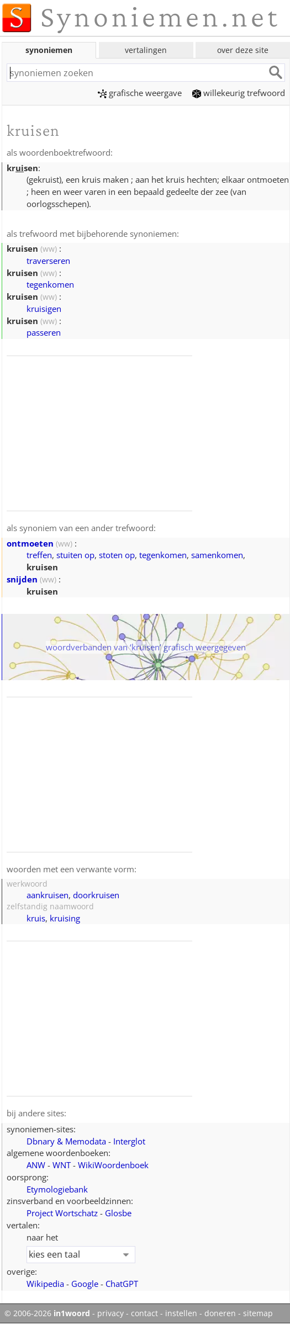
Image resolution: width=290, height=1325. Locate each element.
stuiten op (75, 554)
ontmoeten (30, 543)
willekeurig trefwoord (238, 92)
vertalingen (146, 50)
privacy (110, 1313)
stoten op (117, 554)
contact (144, 1313)
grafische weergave (140, 92)
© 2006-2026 (47, 1313)
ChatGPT (122, 1283)
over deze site (242, 50)
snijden (22, 579)
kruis (36, 918)
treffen (39, 554)
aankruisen (47, 894)
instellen (181, 1313)
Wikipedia (45, 1283)
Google (84, 1283)
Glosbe (118, 1212)
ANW (36, 1164)
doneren (220, 1313)
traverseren (48, 260)
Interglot (129, 1141)
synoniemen (48, 50)
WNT (61, 1164)
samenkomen (217, 554)
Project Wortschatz (62, 1212)
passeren (44, 332)
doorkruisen (96, 894)
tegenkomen (50, 284)
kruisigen (44, 308)
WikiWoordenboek (113, 1164)
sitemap (258, 1313)
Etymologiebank (57, 1189)
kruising (65, 918)
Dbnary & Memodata (66, 1141)
